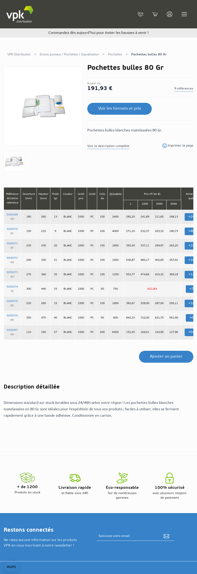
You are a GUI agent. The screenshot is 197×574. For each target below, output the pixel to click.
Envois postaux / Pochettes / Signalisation (69, 54)
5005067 (12, 330)
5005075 (12, 301)
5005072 (12, 258)
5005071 (12, 243)
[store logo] (20, 14)
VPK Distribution (19, 54)
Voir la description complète (108, 146)
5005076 (12, 315)
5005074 (12, 287)
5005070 (12, 229)
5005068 (12, 214)
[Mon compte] (169, 14)
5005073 (12, 272)
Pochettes (115, 54)
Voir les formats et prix (119, 108)
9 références (183, 88)
